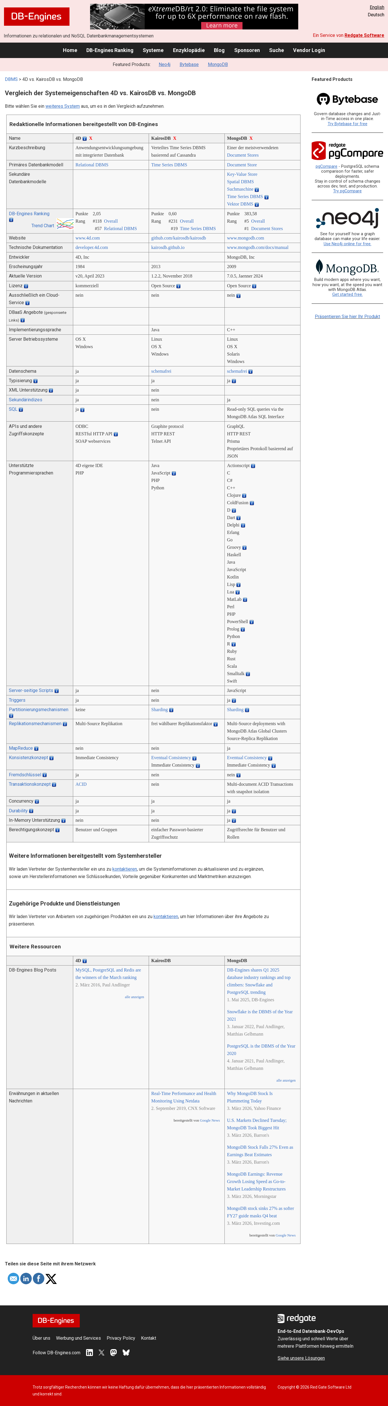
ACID (81, 784)
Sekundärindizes (25, 399)
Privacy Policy (121, 1338)
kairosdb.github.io (167, 247)
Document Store (242, 164)
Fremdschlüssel (25, 774)
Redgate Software (364, 35)
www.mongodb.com (245, 238)
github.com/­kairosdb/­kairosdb (178, 238)
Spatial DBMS (240, 181)
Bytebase (189, 64)
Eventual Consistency (171, 757)
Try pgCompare (347, 191)
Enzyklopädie (189, 50)
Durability (18, 810)
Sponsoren (247, 50)
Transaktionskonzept (30, 784)
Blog (219, 50)
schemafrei (161, 371)
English (377, 7)
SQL (13, 409)
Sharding (159, 709)
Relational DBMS (91, 164)
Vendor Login (309, 50)
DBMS (11, 79)
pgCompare (326, 166)
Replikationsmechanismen (35, 723)
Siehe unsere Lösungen (301, 1358)
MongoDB (218, 64)
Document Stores (243, 155)
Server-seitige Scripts (31, 690)
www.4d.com (87, 238)
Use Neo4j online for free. (347, 244)
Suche (276, 50)
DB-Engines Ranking (110, 50)
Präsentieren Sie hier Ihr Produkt (347, 316)
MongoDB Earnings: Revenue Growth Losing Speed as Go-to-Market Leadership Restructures (256, 1181)
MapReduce (21, 748)
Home (70, 50)
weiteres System (62, 106)
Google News (210, 1120)
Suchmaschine (240, 189)
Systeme (153, 50)
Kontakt (148, 1338)
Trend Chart (42, 225)
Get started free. (347, 294)
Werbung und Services (78, 1338)
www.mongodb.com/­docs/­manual (257, 247)
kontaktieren (124, 869)
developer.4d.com (91, 247)
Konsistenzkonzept (28, 757)
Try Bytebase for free (347, 123)
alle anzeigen (134, 997)
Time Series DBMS (169, 164)
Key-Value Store (242, 174)
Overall (111, 221)
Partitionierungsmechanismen (38, 709)
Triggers (17, 700)
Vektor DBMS (240, 204)
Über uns (41, 1338)
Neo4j (164, 64)
